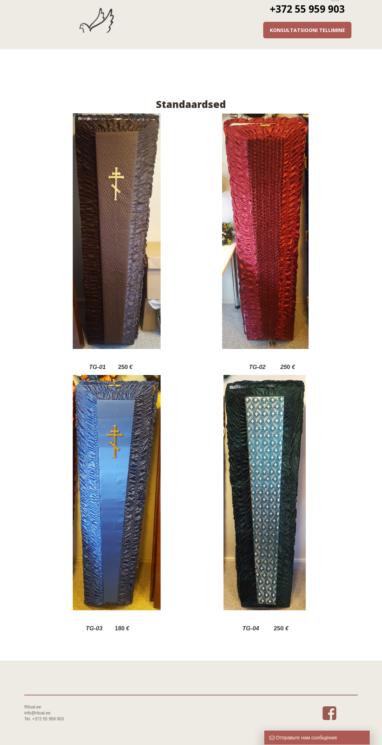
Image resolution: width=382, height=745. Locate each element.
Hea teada (268, 57)
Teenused (165, 57)
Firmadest (113, 57)
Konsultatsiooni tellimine (307, 30)
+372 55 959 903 (307, 8)
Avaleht (61, 57)
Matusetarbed (217, 57)
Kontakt (320, 57)
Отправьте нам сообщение (303, 737)
